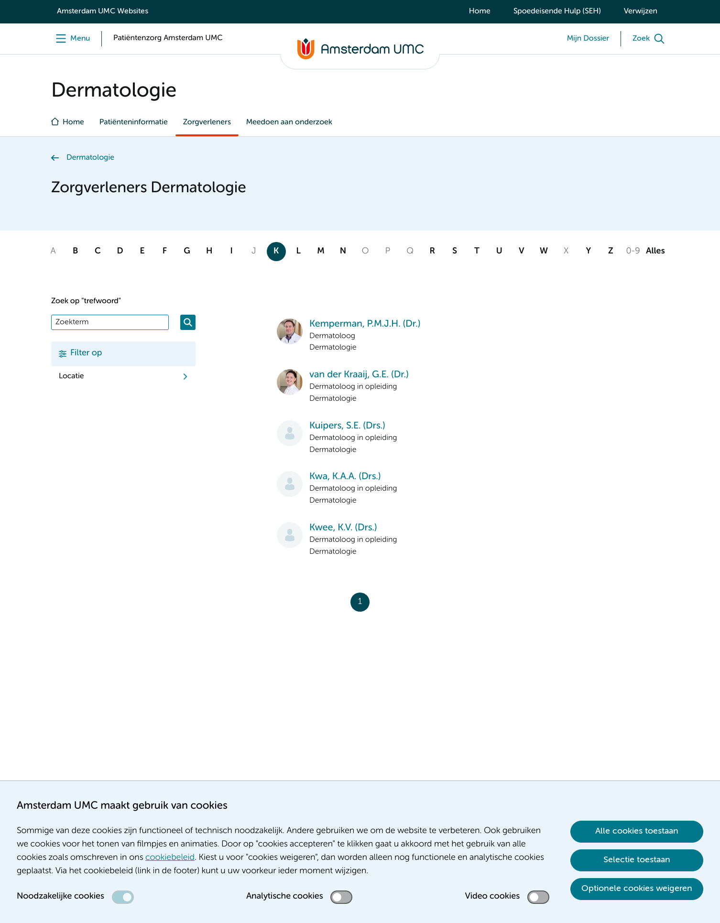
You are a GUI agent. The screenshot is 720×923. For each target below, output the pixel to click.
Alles (655, 251)
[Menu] (70, 38)
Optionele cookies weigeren (636, 888)
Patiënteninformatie (133, 122)
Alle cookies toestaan (636, 831)
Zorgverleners (207, 122)
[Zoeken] (188, 322)
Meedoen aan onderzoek (289, 122)
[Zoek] (651, 38)
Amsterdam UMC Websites (102, 11)
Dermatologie (90, 158)
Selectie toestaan (636, 860)
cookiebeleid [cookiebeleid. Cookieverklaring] (170, 858)
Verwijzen (640, 11)
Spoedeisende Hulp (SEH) (557, 11)
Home (480, 11)
